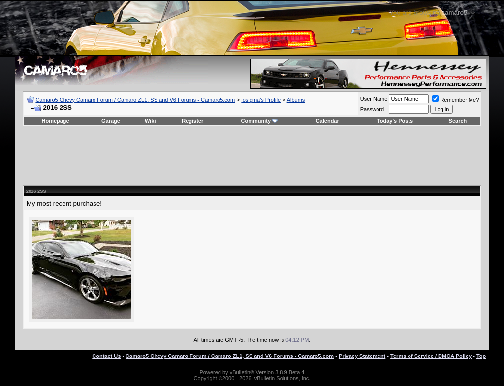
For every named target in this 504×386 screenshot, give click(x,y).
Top (481, 356)
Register (192, 121)
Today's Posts (395, 121)
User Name (374, 99)
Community (259, 121)
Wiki (150, 121)
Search (458, 121)
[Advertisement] (252, 156)
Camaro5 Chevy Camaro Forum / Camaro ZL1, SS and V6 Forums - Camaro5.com (135, 100)
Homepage (55, 121)
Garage (110, 121)
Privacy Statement (362, 356)
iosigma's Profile (261, 100)
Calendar (327, 121)
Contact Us (106, 356)
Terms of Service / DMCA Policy (431, 356)
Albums (296, 100)
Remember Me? (455, 100)
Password (372, 109)
